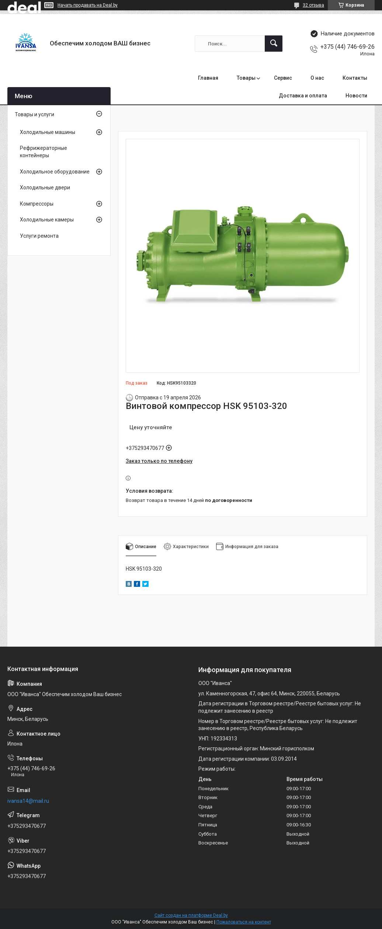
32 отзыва (313, 5)
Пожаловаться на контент (243, 922)
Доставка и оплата (303, 96)
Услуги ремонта (39, 236)
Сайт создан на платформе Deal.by (191, 915)
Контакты (355, 78)
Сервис (283, 78)
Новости (356, 96)
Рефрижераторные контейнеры (43, 151)
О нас (317, 78)
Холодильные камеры (47, 220)
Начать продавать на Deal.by (88, 5)
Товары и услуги (34, 114)
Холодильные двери (45, 187)
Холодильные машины (47, 132)
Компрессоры (36, 204)
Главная (208, 78)
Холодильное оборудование (55, 172)
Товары (246, 78)
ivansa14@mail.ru (28, 801)
